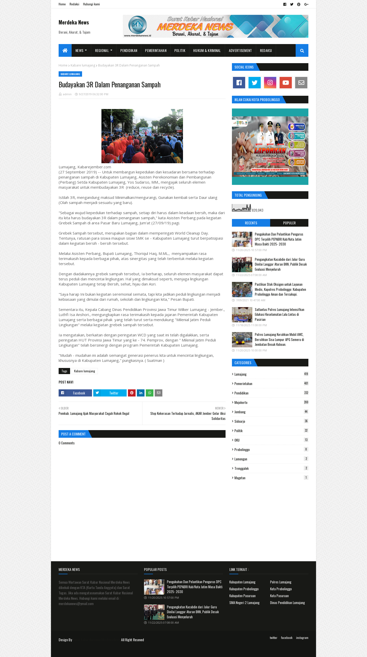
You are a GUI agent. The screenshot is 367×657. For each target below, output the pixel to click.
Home (62, 4)
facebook (286, 637)
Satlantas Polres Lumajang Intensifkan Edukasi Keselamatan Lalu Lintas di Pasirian (279, 314)
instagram (302, 637)
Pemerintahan (271, 383)
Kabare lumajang (83, 65)
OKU (271, 440)
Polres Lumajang (280, 581)
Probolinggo (271, 449)
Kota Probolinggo (281, 588)
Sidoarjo (271, 421)
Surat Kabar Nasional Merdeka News (96, 639)
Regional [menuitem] (102, 50)
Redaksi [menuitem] (266, 50)
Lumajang (271, 374)
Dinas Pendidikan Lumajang (287, 602)
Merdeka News (74, 22)
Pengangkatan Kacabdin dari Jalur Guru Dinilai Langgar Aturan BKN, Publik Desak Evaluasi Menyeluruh (281, 264)
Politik (271, 430)
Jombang (271, 411)
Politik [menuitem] (179, 50)
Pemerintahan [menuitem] (155, 50)
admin (67, 94)
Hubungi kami (91, 4)
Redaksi (74, 4)
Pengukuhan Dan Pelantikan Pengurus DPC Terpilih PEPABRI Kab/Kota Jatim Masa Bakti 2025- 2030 (279, 239)
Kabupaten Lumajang (242, 581)
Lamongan (271, 458)
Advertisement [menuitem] (240, 50)
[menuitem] (65, 50)
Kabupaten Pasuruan (242, 595)
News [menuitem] (79, 50)
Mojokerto (271, 402)
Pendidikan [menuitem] (128, 50)
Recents (251, 222)
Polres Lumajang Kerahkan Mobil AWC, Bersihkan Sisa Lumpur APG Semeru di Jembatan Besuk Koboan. (279, 339)
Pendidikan (271, 392)
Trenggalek (271, 468)
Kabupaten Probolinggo (244, 588)
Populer (289, 222)
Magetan (271, 477)
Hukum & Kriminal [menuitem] (207, 50)
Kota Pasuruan (279, 595)
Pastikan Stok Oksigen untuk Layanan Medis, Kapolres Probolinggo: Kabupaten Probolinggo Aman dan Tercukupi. (280, 289)
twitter (273, 637)
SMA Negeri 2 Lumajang (244, 602)
